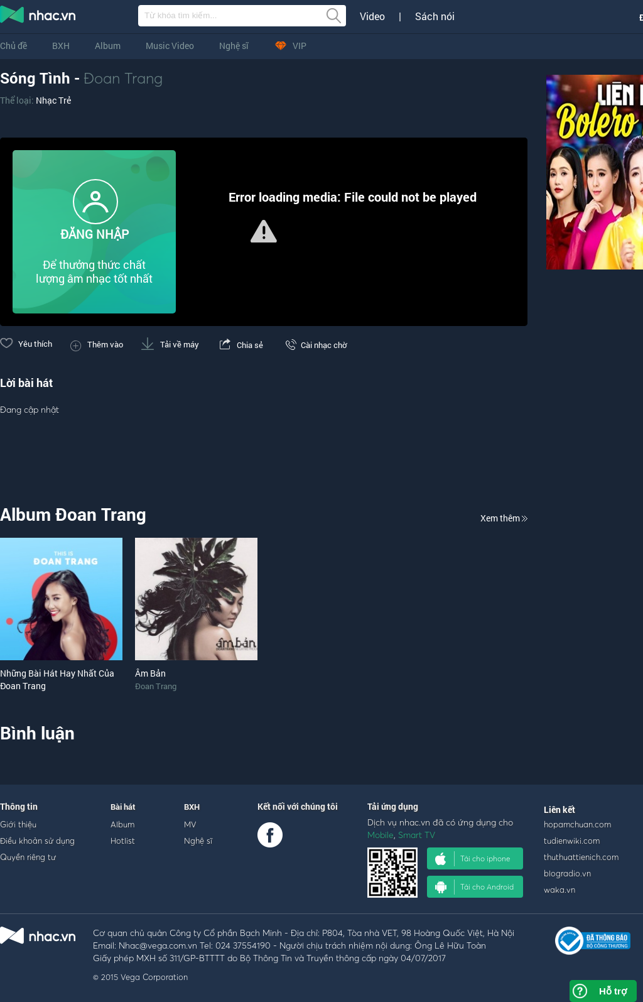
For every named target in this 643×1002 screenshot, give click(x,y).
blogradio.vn (567, 873)
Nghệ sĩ (234, 46)
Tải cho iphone (473, 858)
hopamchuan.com (577, 824)
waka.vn (559, 890)
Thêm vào (96, 344)
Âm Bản (150, 673)
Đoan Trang (123, 78)
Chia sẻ (240, 345)
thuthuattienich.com (581, 857)
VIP (290, 45)
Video (372, 16)
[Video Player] (263, 232)
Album (108, 46)
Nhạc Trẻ (53, 100)
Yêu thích (26, 343)
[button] (263, 231)
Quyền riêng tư (28, 857)
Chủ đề (13, 46)
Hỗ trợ (613, 991)
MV (190, 824)
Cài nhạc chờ (314, 345)
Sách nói (435, 16)
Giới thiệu (18, 824)
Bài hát (123, 806)
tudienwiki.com (572, 841)
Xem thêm (503, 518)
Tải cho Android (474, 887)
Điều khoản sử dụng (37, 841)
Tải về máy (170, 344)
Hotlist (123, 841)
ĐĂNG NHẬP (94, 234)
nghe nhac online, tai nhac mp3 (38, 17)
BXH (61, 46)
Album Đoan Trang (73, 514)
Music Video (170, 46)
